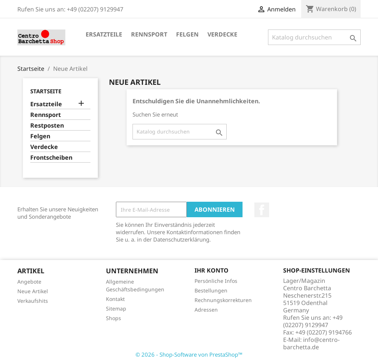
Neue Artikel (32, 291)
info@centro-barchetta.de (311, 343)
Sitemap (116, 308)
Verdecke (222, 34)
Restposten (47, 125)
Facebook (261, 209)
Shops (113, 318)
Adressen (206, 309)
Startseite (45, 91)
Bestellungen (211, 290)
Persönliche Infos (216, 280)
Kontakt (115, 298)
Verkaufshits (32, 300)
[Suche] (314, 37)
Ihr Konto (211, 270)
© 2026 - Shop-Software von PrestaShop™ (189, 354)
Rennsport (149, 34)
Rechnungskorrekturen (223, 300)
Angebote (29, 281)
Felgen (187, 34)
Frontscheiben (51, 158)
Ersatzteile (104, 34)
